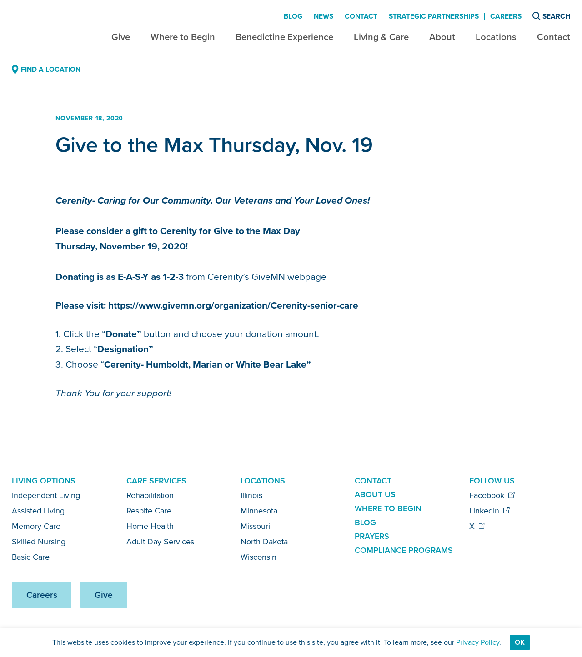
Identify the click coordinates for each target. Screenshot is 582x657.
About (442, 36)
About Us (375, 494)
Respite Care (148, 511)
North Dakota (264, 542)
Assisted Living (38, 511)
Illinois (251, 495)
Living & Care (381, 36)
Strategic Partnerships (434, 16)
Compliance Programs (404, 550)
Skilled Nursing (38, 542)
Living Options (43, 480)
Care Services (156, 480)
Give (120, 36)
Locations (496, 36)
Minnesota (259, 511)
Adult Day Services (160, 542)
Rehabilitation (150, 495)
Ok (520, 642)
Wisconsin (258, 557)
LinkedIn (489, 511)
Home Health (150, 526)
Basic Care (31, 557)
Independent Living (46, 495)
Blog (293, 16)
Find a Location (46, 69)
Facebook (492, 495)
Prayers (372, 536)
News (323, 16)
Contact (553, 36)
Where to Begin (183, 36)
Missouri (255, 526)
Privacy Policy (477, 642)
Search (551, 16)
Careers (506, 16)
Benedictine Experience (284, 36)
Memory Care (36, 526)
